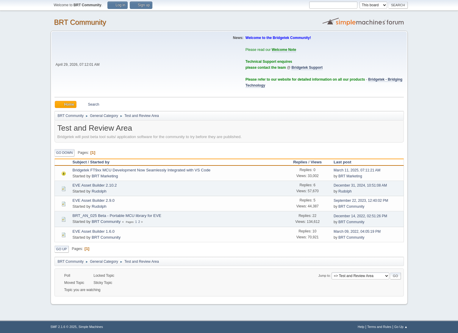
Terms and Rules (379, 327)
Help (361, 327)
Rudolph (99, 191)
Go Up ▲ (401, 327)
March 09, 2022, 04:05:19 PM (357, 231)
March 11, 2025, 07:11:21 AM (357, 170)
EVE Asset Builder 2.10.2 (95, 185)
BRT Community (80, 22)
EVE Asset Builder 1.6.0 (94, 231)
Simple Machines (91, 327)
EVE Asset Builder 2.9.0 (94, 200)
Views (316, 162)
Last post (345, 162)
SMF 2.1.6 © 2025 (64, 327)
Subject (80, 162)
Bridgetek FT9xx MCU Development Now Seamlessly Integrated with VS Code (142, 170)
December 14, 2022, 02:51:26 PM (360, 216)
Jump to (324, 275)
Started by (100, 162)
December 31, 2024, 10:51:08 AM (360, 185)
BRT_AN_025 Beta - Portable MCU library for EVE (117, 215)
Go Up (61, 249)
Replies (300, 162)
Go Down (64, 152)
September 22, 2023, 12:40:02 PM (361, 200)
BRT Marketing (105, 176)
